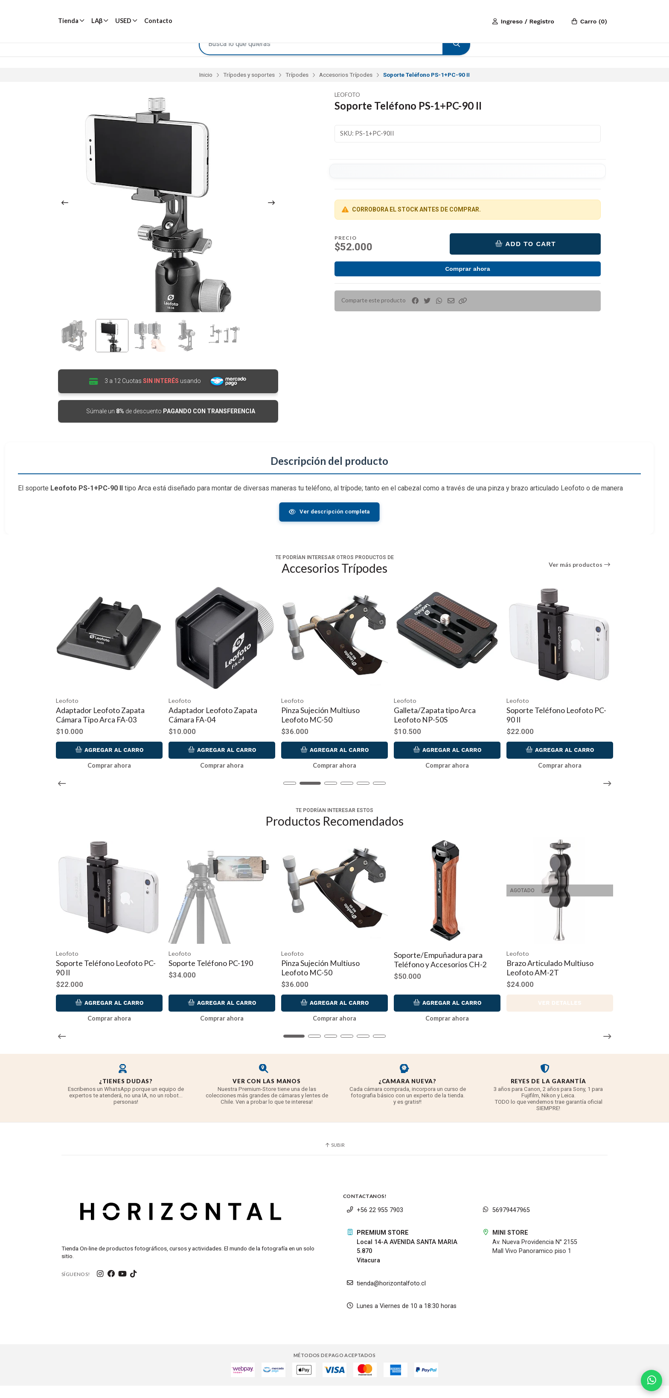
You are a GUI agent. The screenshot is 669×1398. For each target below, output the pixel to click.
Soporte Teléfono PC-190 (213, 975)
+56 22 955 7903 (374, 1222)
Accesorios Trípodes (345, 84)
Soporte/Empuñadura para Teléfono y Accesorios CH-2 (442, 972)
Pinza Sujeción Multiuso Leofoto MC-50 (331, 731)
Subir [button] (334, 1157)
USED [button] (126, 20)
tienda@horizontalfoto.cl (386, 1295)
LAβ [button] (99, 20)
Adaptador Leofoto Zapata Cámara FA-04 (223, 731)
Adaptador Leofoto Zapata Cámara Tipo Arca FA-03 (111, 731)
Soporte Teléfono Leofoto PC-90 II (567, 731)
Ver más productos (580, 585)
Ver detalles (560, 1015)
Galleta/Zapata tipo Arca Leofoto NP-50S (445, 731)
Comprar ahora (467, 278)
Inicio (205, 84)
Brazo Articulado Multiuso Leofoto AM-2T (552, 980)
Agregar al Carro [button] (117, 766)
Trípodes (296, 84)
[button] (463, 311)
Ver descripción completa (329, 531)
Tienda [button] (71, 20)
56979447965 (506, 1222)
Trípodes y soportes (249, 84)
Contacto (158, 20)
